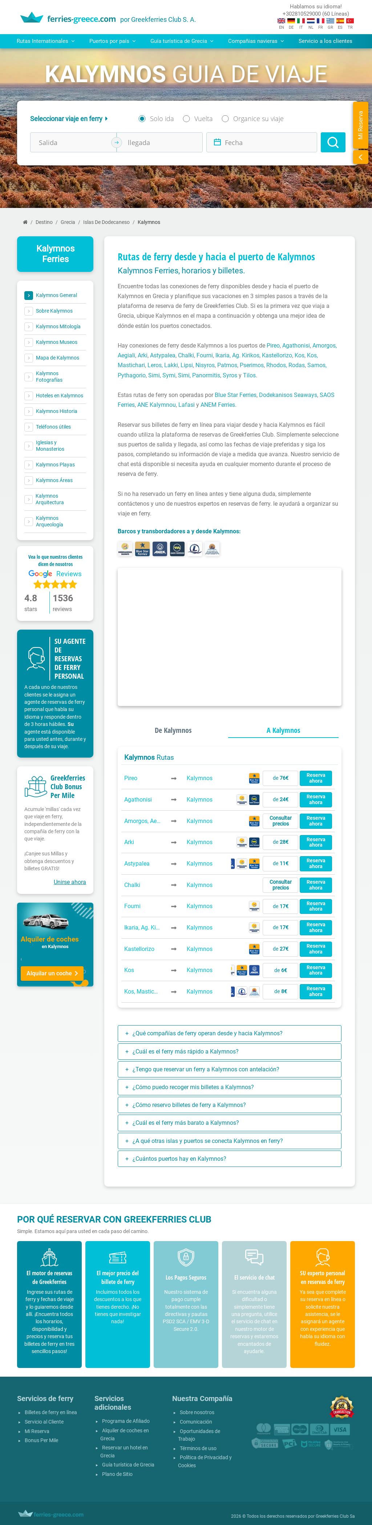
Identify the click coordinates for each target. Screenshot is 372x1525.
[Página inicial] (25, 222)
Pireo (273, 345)
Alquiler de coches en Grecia (124, 1435)
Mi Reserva (37, 1431)
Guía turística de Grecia (128, 1465)
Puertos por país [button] (112, 41)
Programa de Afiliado (126, 1421)
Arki (142, 355)
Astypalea (162, 355)
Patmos (227, 365)
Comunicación (196, 1422)
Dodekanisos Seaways (288, 395)
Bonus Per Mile (41, 1440)
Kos (299, 355)
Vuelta (203, 118)
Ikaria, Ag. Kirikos (237, 355)
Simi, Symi (161, 375)
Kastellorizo (277, 355)
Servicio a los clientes (325, 41)
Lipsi (187, 365)
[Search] (333, 142)
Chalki (186, 355)
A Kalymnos (283, 730)
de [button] (280, 778)
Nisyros (205, 365)
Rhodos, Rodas (285, 365)
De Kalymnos (173, 730)
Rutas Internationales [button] (46, 41)
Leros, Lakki (162, 365)
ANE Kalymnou (156, 404)
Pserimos (252, 365)
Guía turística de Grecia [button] (182, 41)
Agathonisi (296, 345)
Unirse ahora (70, 882)
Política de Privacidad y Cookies (205, 1461)
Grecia (68, 222)
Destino (44, 222)
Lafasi (186, 404)
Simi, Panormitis (199, 375)
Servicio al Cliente (44, 1422)
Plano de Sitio (117, 1474)
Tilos (249, 375)
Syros (230, 375)
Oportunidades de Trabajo (199, 1435)
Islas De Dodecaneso (106, 222)
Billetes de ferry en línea (51, 1412)
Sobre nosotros (197, 1412)
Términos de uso (198, 1448)
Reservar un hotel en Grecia (124, 1452)
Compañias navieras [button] (256, 41)
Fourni (205, 355)
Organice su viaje (258, 118)
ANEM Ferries (218, 404)
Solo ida (162, 118)
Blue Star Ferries (235, 395)
